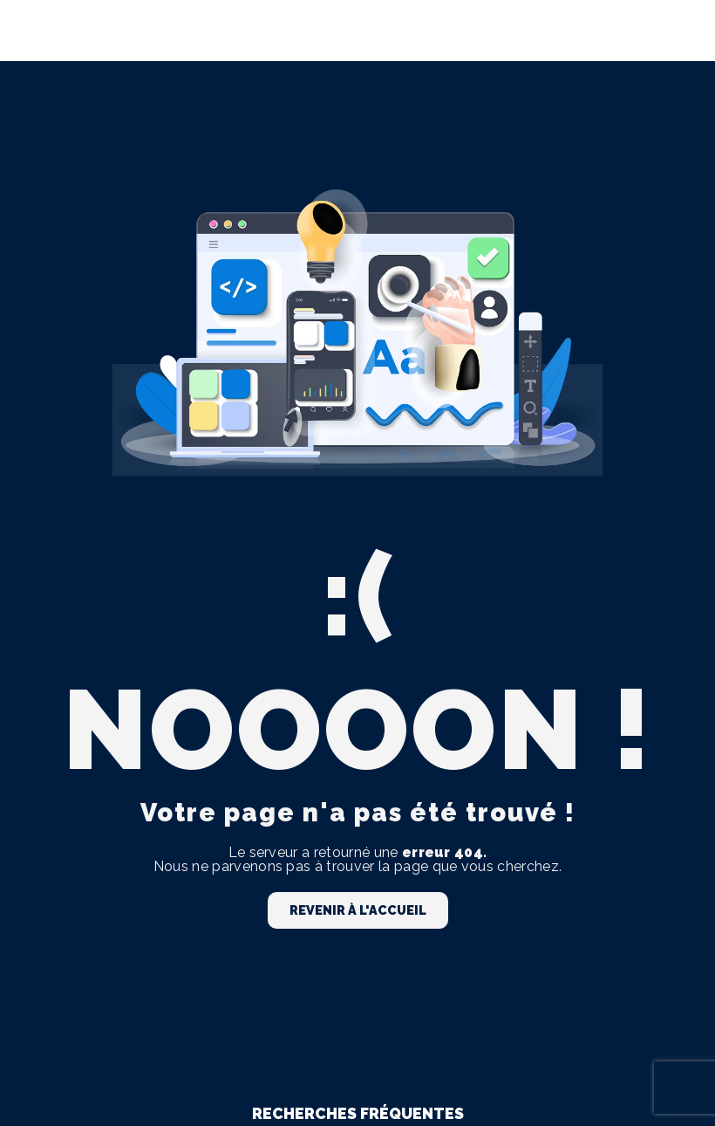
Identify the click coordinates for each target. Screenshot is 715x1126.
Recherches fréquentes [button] (358, 1113)
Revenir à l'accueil (357, 910)
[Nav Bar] (673, 30)
